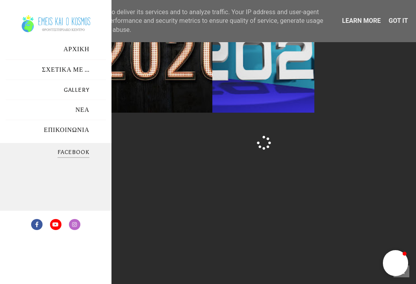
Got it (398, 20)
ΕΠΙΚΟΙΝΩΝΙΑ (66, 130)
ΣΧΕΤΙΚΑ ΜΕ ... (65, 70)
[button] (395, 263)
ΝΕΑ (82, 110)
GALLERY (76, 90)
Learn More (361, 20)
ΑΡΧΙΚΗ (76, 49)
